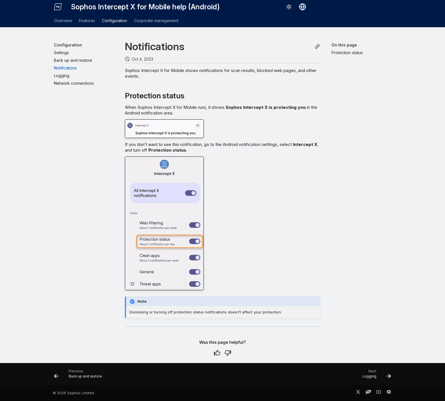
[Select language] (302, 6)
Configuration (114, 20)
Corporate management (156, 20)
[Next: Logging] (375, 376)
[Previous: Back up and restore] (79, 376)
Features (87, 20)
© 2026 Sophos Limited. (74, 393)
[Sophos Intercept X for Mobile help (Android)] (58, 6)
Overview (63, 20)
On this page (344, 45)
